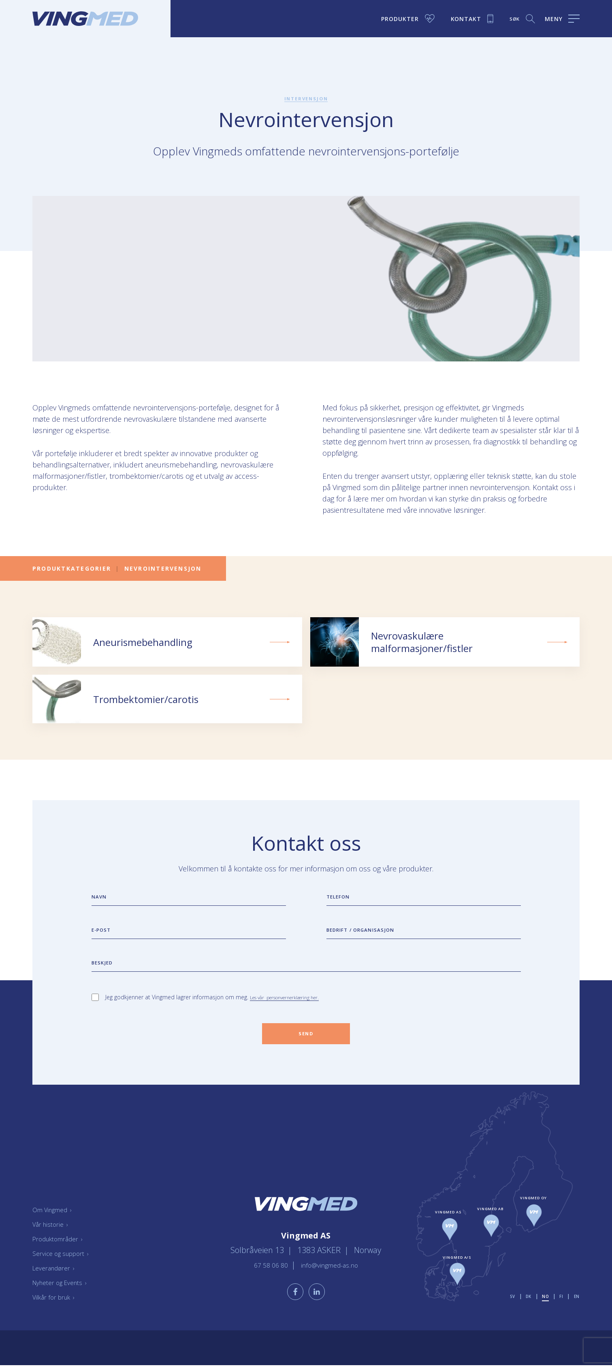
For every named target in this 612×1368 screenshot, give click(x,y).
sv (508, 1315)
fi (560, 1315)
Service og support (66, 1272)
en (576, 1315)
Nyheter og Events (65, 1301)
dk (525, 1315)
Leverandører (57, 1287)
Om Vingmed (56, 1228)
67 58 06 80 (263, 1279)
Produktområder (63, 1257)
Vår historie (53, 1243)
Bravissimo (564, 1362)
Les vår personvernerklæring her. (293, 1012)
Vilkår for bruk (58, 1316)
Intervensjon (306, 98)
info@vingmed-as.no (333, 1279)
